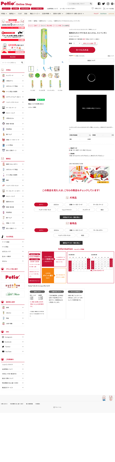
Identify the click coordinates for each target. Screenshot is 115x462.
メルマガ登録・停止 (37, 8)
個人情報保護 (29, 404)
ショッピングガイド (7, 364)
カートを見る (108, 8)
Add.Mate (103, 13)
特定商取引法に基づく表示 (10, 383)
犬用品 (3, 13)
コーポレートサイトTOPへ (67, 8)
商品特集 (49, 25)
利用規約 (38, 404)
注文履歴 (15, 8)
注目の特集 (45, 13)
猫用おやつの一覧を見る (71, 243)
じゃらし (50, 21)
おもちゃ (31, 25)
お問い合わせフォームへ (34, 280)
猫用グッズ (37, 25)
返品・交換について (7, 378)
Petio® (96, 13)
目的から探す (57, 13)
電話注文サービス (7, 387)
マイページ (6, 8)
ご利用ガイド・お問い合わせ (74, 13)
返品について (111, 56)
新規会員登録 (25, 8)
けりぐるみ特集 (57, 25)
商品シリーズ (34, 13)
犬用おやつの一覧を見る (71, 217)
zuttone (111, 13)
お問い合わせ (4, 404)
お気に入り (96, 8)
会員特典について (52, 8)
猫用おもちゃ (42, 21)
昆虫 (25, 13)
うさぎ (20, 13)
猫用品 (11, 13)
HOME (30, 21)
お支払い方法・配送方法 (9, 374)
